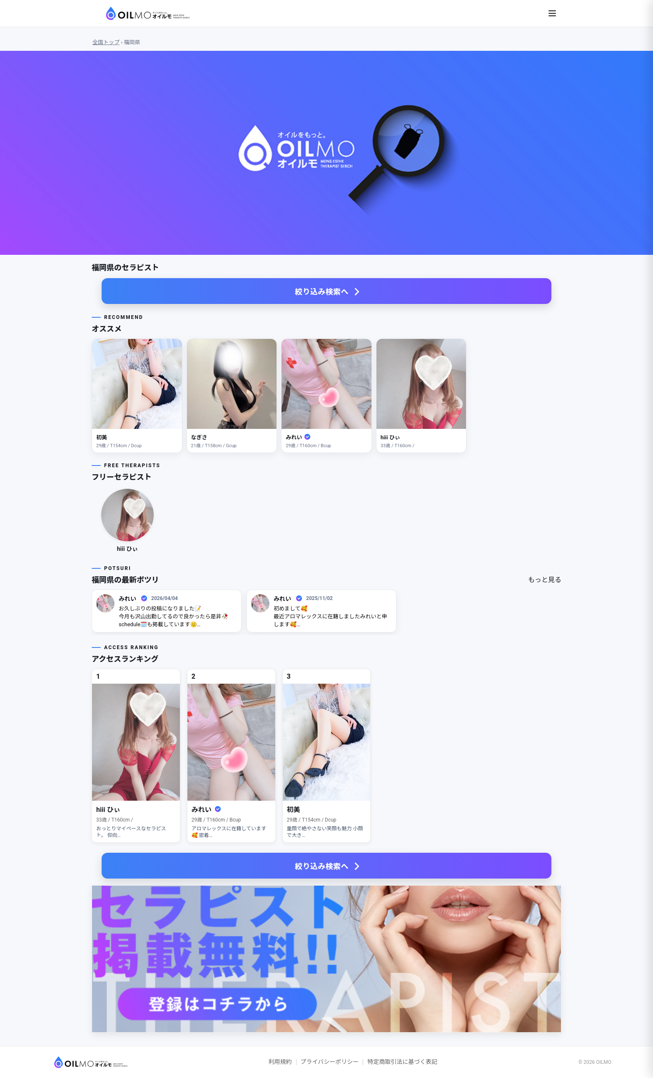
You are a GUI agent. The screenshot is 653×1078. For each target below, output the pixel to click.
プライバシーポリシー (330, 1061)
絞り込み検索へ (322, 291)
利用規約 (280, 1061)
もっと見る (544, 580)
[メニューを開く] (552, 13)
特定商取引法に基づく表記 (402, 1061)
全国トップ (106, 42)
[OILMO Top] (140, 13)
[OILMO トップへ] (84, 1062)
